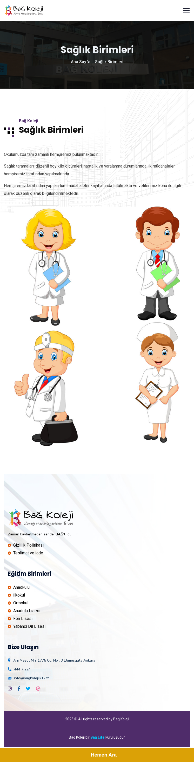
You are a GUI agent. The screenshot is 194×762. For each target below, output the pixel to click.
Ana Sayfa (80, 61)
